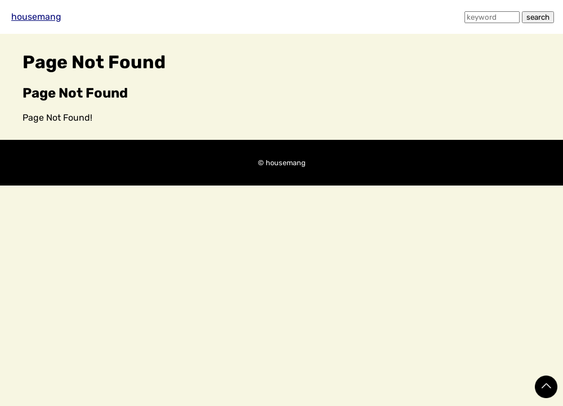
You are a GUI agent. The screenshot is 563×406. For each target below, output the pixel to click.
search (537, 17)
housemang (36, 16)
